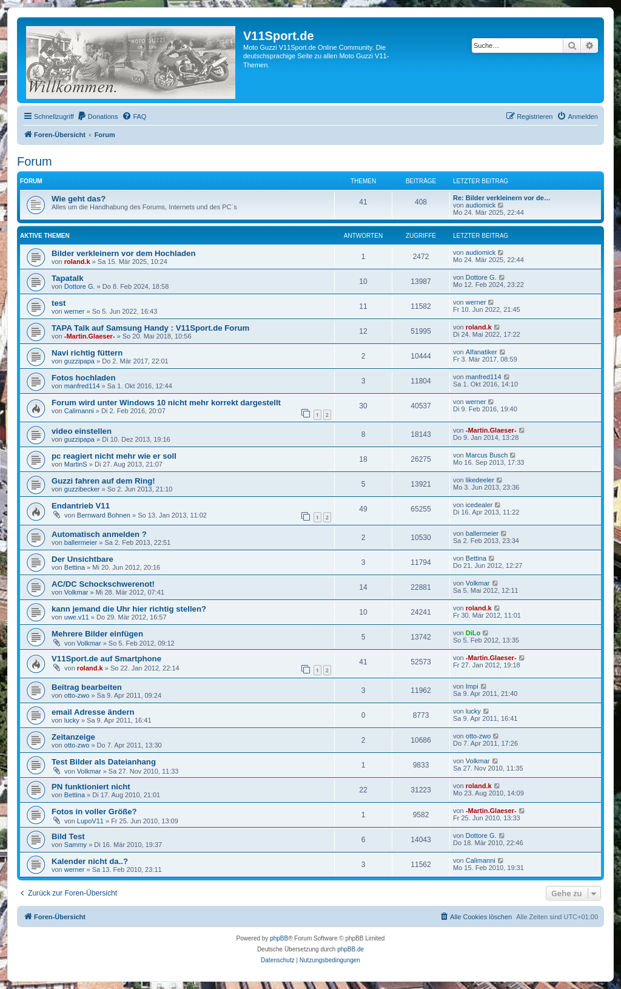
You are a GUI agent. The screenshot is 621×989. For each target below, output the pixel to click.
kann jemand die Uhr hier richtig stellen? (129, 608)
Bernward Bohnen (103, 515)
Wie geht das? (79, 198)
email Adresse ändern (93, 712)
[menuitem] (97, 116)
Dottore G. (79, 286)
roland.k (77, 261)
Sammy (75, 844)
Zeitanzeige (73, 736)
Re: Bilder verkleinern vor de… (502, 197)
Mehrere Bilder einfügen (97, 633)
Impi (472, 686)
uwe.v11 (76, 617)
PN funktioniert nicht (91, 786)
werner (74, 311)
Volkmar (76, 592)
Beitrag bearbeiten (87, 687)
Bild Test (68, 836)
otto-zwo (77, 695)
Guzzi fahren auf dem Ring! (103, 480)
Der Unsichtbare (82, 559)
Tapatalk (68, 278)
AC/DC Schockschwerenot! (103, 584)
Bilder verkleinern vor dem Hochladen (123, 253)
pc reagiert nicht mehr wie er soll (114, 456)
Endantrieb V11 (81, 505)
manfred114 (82, 386)
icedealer (479, 504)
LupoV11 (90, 821)
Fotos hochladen (84, 377)
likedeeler (480, 480)
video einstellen (82, 431)
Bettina (74, 567)
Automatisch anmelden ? (99, 534)
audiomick (481, 205)
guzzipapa (79, 361)
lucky (71, 720)
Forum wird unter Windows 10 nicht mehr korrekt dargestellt (166, 402)
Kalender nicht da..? (90, 861)
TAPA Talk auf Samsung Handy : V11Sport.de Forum (150, 327)
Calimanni (79, 410)
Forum (34, 161)
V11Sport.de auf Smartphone (106, 658)
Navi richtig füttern (87, 352)
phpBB (279, 938)
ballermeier (80, 542)
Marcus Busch (487, 455)
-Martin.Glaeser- (89, 336)
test (58, 303)
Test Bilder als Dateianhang (104, 761)
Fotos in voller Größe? (94, 811)
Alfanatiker (481, 352)
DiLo (473, 632)
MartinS (75, 464)
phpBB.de (350, 949)
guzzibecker (82, 489)
